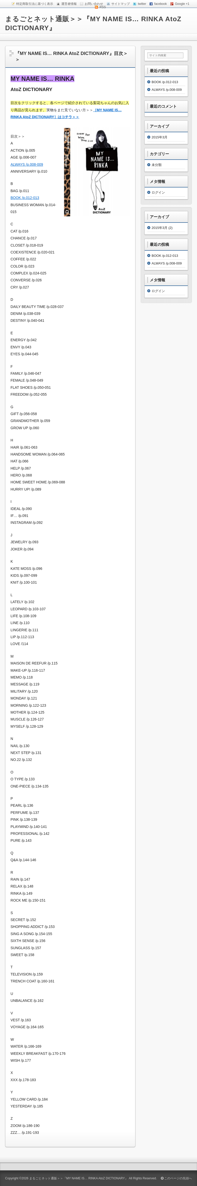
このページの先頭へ (176, 1178)
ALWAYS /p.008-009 (27, 164)
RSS (103, 7)
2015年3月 (160, 137)
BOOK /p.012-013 (25, 198)
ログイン (158, 192)
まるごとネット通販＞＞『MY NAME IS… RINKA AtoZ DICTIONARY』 (78, 1178)
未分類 (157, 165)
